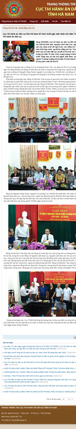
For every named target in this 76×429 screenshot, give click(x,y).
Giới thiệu (45, 21)
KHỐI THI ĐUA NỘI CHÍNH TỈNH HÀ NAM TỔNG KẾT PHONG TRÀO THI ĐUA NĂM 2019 (39, 368)
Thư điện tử (65, 21)
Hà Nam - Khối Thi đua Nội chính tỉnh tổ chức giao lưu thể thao (28, 376)
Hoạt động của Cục (27, 28)
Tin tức (55, 21)
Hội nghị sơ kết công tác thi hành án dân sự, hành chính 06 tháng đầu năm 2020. (35, 353)
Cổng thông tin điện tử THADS (14, 21)
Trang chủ (34, 21)
